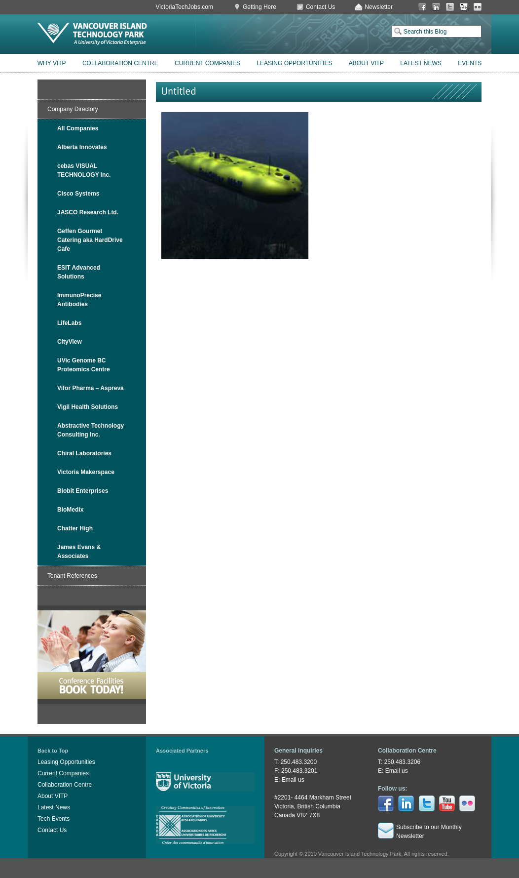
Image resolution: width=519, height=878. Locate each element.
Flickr (478, 7)
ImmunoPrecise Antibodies (79, 300)
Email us (293, 779)
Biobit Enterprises (82, 490)
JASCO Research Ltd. (87, 212)
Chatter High (75, 528)
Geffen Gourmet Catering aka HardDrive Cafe (90, 240)
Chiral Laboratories (84, 453)
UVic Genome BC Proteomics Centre (83, 365)
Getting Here (259, 6)
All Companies (77, 128)
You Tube (464, 7)
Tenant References (72, 575)
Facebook (422, 7)
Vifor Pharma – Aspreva (90, 388)
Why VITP (51, 63)
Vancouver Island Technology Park (92, 34)
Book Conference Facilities (91, 654)
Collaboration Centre (120, 63)
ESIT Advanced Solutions (78, 272)
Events (470, 63)
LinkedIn (436, 7)
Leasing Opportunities (294, 63)
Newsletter (379, 6)
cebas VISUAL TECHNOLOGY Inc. (84, 170)
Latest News (421, 63)
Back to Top (52, 751)
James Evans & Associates (79, 551)
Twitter (450, 7)
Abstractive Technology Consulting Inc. (90, 430)
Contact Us (320, 6)
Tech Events (53, 818)
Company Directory (72, 109)
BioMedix (70, 509)
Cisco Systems (78, 193)
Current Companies (207, 63)
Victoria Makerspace (85, 472)
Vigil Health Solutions (87, 406)
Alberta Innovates (82, 147)
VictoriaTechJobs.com (184, 6)
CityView (69, 341)
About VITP (366, 63)
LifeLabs (69, 322)
